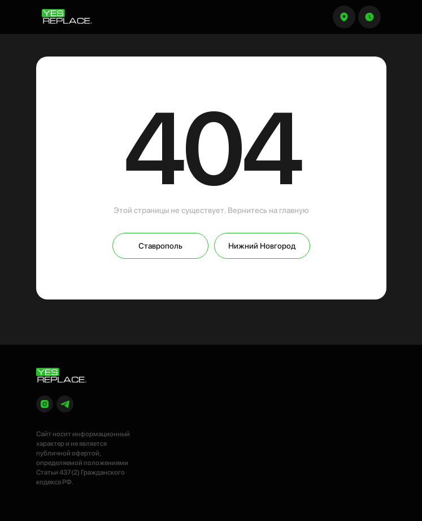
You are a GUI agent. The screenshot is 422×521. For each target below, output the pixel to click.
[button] (369, 17)
